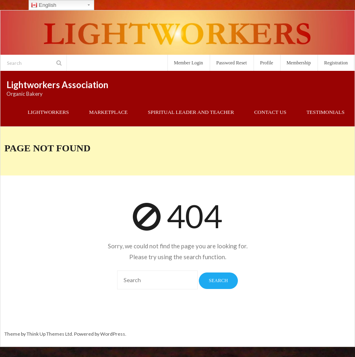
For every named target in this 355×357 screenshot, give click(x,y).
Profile (266, 63)
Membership (299, 63)
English (43, 5)
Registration (336, 63)
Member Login (188, 63)
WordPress (112, 334)
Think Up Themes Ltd (49, 334)
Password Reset (231, 63)
